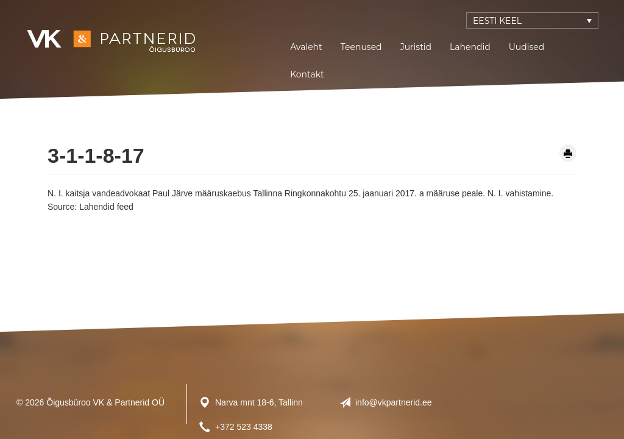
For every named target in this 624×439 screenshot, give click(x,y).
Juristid (415, 46)
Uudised (527, 46)
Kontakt (307, 74)
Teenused (361, 46)
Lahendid (470, 46)
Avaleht (306, 46)
